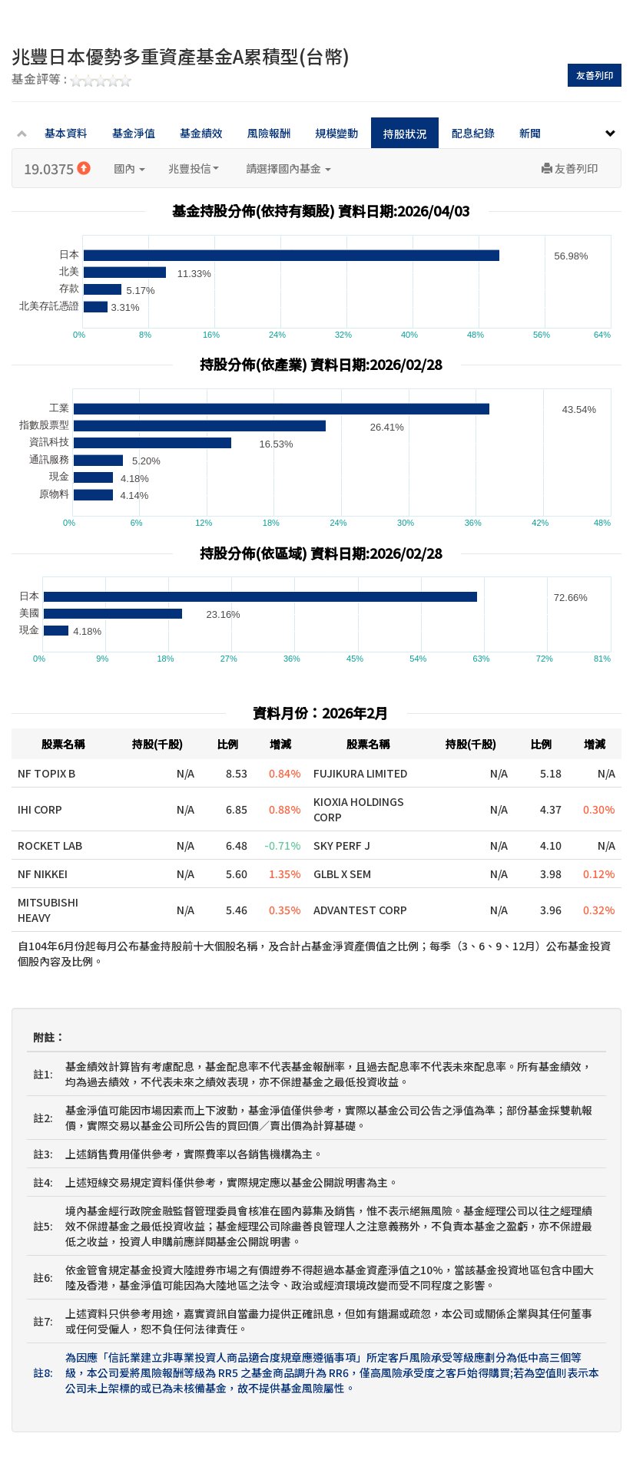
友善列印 (594, 74)
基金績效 (201, 132)
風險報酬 (268, 132)
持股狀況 (404, 133)
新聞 (530, 132)
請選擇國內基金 (288, 168)
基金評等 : (71, 80)
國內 (129, 168)
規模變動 (336, 132)
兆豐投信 (193, 168)
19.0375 (57, 168)
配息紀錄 (473, 132)
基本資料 (66, 132)
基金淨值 (133, 132)
